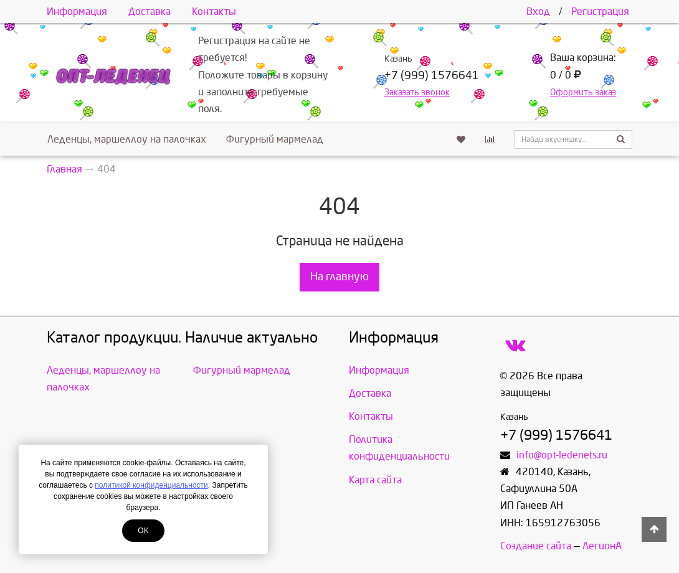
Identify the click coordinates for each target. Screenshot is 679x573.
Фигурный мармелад (274, 139)
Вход (538, 11)
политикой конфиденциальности (151, 485)
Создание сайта (535, 546)
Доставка (149, 11)
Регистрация (600, 11)
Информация (77, 11)
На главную (339, 277)
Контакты (214, 11)
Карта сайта (375, 480)
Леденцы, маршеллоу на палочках (126, 139)
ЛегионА (602, 546)
